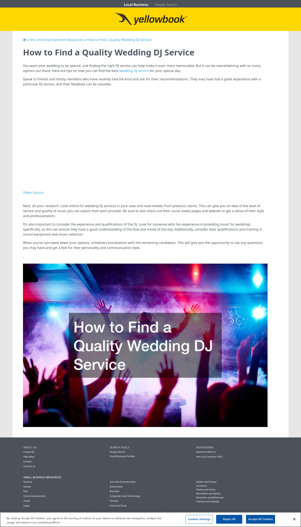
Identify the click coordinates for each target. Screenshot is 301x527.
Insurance (201, 485)
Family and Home (206, 489)
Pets (25, 491)
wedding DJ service (134, 70)
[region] (150, 519)
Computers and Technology (125, 496)
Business (114, 491)
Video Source (33, 192)
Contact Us (29, 466)
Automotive (116, 486)
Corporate (28, 451)
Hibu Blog (28, 456)
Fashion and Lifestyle (207, 501)
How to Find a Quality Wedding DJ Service (119, 39)
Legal (26, 505)
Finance (114, 500)
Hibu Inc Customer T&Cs (209, 456)
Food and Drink (118, 505)
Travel (26, 500)
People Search (166, 4)
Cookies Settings (199, 519)
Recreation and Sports (208, 493)
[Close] (294, 519)
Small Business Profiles (122, 456)
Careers (27, 461)
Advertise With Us (206, 451)
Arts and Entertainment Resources (56, 39)
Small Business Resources (42, 477)
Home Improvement (34, 496)
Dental (27, 486)
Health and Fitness (206, 481)
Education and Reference (210, 497)
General (27, 481)
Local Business (136, 4)
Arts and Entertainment (122, 481)
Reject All (229, 519)
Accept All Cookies (260, 519)
